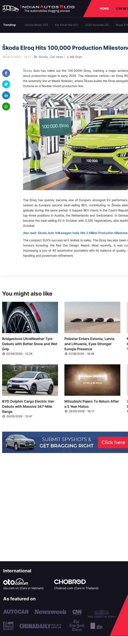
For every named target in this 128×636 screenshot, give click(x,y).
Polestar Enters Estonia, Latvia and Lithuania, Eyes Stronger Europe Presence (89, 344)
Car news (56, 57)
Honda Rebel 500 (36, 24)
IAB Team (74, 57)
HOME (104, 8)
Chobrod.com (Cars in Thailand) (76, 588)
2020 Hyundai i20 (97, 24)
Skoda (43, 57)
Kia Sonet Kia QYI (66, 24)
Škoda (27, 70)
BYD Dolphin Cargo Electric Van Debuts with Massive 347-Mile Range (28, 406)
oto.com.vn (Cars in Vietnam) (23, 588)
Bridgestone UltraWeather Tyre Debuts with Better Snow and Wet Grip (29, 344)
